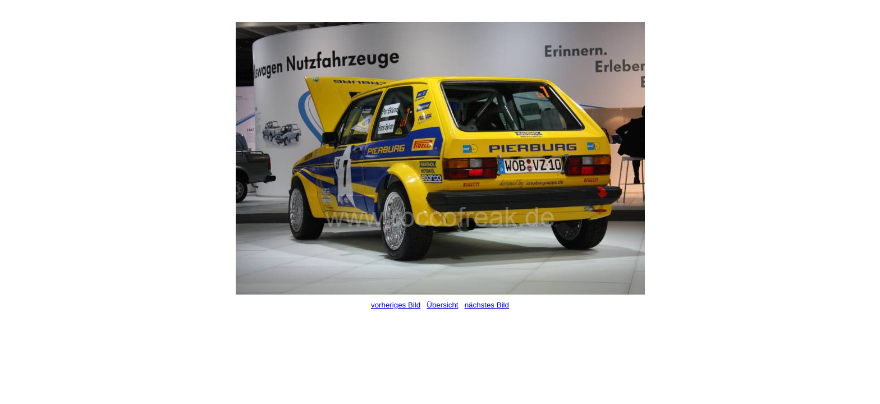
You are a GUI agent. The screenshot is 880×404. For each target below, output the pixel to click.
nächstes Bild (487, 305)
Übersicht (442, 305)
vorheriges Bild (395, 305)
